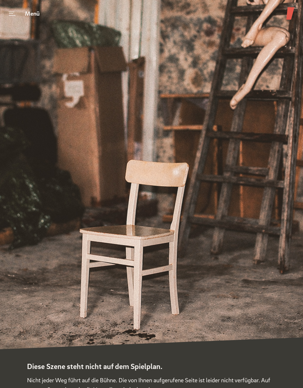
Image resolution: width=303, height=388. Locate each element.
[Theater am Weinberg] (290, 19)
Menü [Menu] (24, 13)
